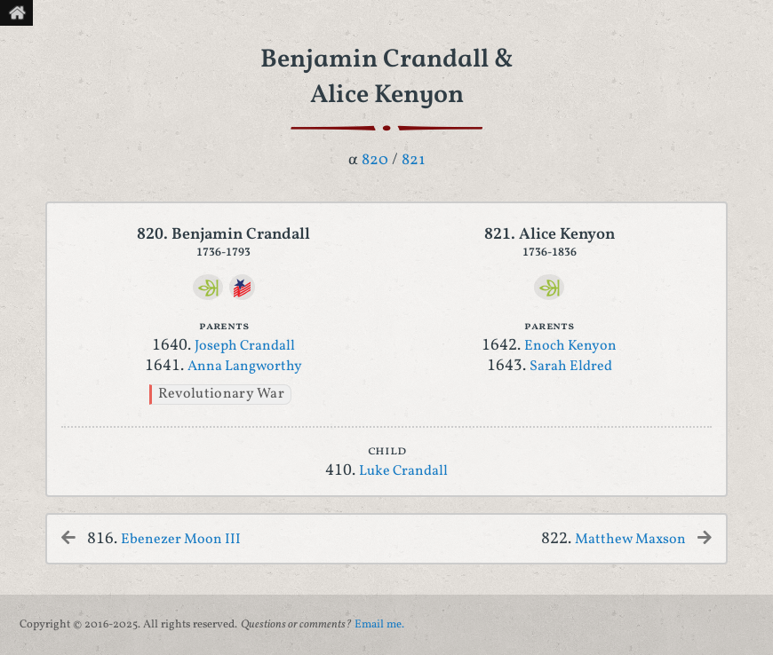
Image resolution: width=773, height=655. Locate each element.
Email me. (379, 625)
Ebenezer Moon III (181, 539)
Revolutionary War (221, 394)
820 (375, 160)
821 (414, 160)
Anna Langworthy (244, 366)
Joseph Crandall (245, 346)
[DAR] (242, 287)
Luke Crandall (403, 471)
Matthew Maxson (630, 539)
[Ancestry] (208, 287)
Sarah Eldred (571, 366)
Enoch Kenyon (570, 346)
